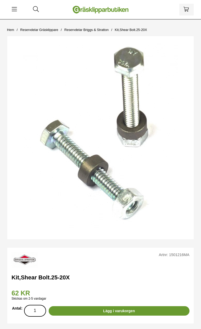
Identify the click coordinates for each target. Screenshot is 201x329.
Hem (10, 30)
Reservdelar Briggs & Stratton (86, 30)
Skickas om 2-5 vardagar (29, 298)
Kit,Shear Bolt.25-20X (131, 30)
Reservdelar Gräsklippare (39, 30)
